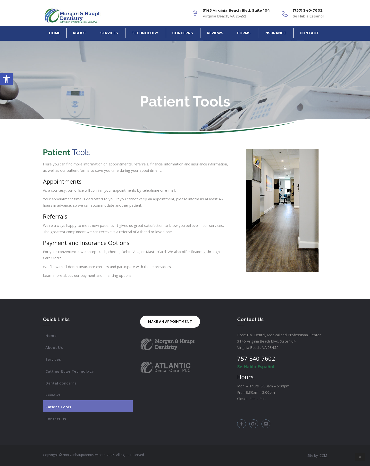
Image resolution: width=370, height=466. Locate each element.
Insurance (275, 33)
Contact (309, 33)
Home (54, 33)
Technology (145, 33)
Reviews (215, 33)
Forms (244, 33)
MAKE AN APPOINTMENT (170, 322)
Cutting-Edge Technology (69, 371)
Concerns (182, 33)
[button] (6, 79)
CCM (323, 455)
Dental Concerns (61, 383)
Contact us (55, 418)
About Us (54, 347)
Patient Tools (58, 406)
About (79, 33)
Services (109, 33)
